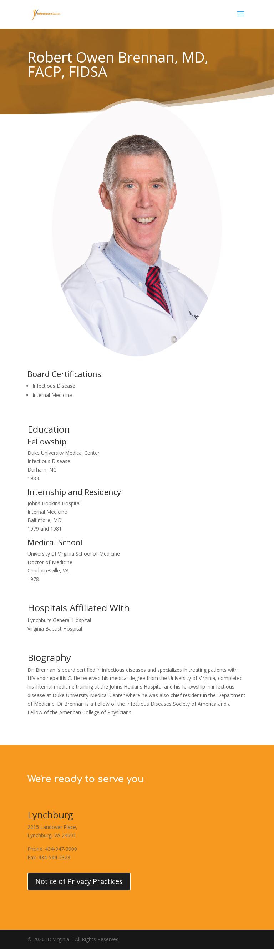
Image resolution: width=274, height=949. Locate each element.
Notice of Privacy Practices (79, 881)
